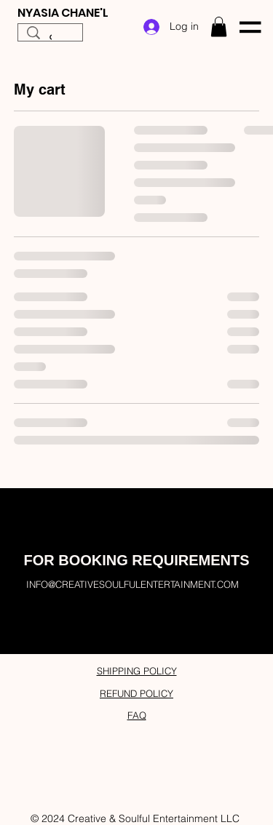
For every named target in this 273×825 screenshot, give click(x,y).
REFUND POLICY (136, 693)
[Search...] (50, 40)
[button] (218, 26)
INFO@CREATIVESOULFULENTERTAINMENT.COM (132, 584)
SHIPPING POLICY (137, 671)
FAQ (136, 715)
